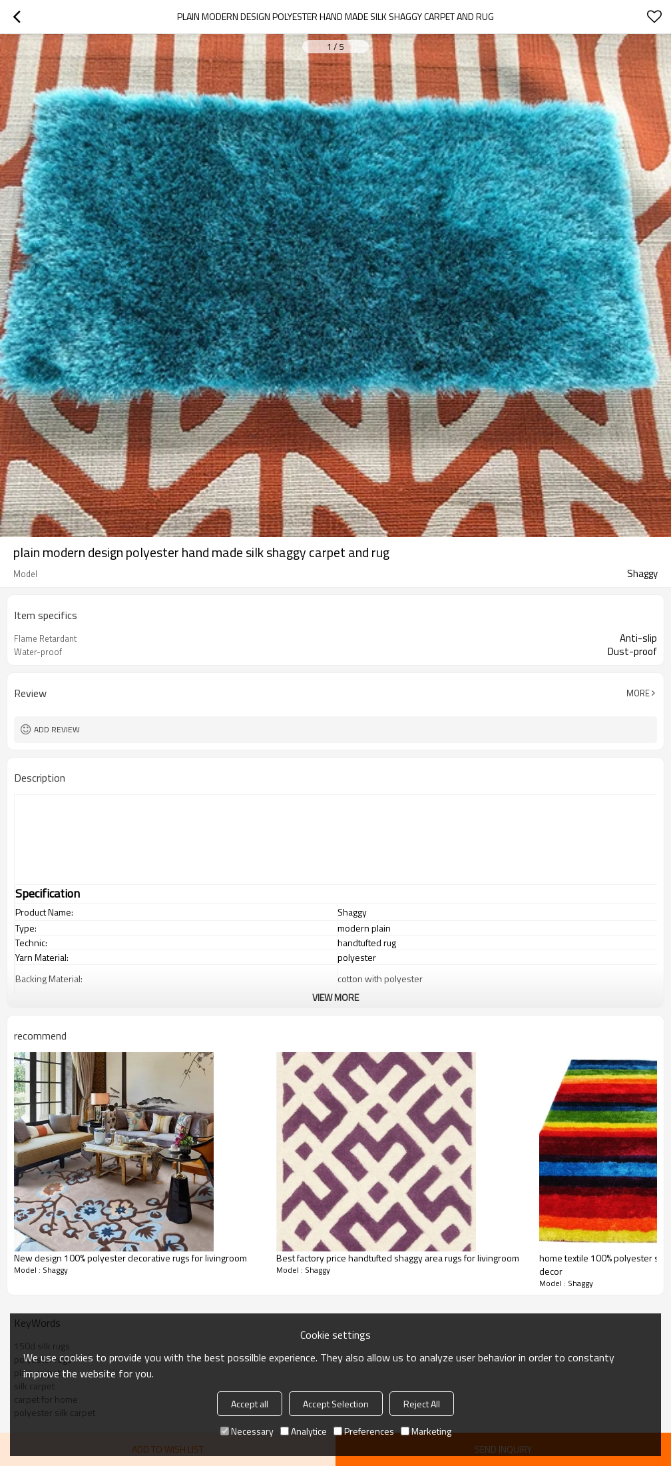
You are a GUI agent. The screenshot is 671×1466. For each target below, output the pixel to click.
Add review (57, 729)
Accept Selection (336, 1404)
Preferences (364, 1431)
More (638, 693)
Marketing (426, 1431)
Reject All (421, 1404)
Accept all (249, 1404)
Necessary (247, 1431)
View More (335, 997)
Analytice (303, 1431)
